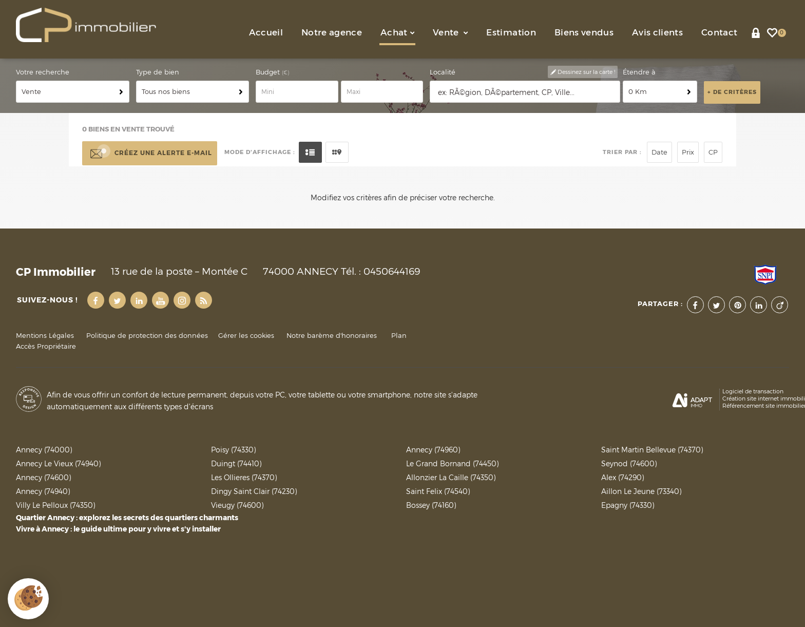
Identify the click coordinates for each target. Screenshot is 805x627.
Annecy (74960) (433, 449)
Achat (397, 32)
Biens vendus (584, 32)
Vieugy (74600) (237, 505)
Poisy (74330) (233, 449)
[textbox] (525, 92)
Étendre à (639, 72)
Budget (269, 72)
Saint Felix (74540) (438, 491)
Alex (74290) (622, 477)
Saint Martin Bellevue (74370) (652, 449)
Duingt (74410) (236, 463)
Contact (719, 32)
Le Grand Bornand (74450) (452, 463)
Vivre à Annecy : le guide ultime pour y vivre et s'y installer (118, 529)
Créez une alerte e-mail (149, 153)
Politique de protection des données (147, 335)
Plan (399, 335)
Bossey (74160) (431, 505)
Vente (450, 32)
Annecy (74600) (43, 477)
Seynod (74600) (629, 463)
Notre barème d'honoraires (332, 335)
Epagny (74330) (627, 505)
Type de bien (157, 72)
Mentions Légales (45, 335)
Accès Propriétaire (46, 346)
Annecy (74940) (43, 491)
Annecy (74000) (44, 449)
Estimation (510, 32)
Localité (442, 72)
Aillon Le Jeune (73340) (641, 491)
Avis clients (657, 32)
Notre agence (331, 32)
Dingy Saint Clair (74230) (254, 491)
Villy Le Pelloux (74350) (55, 505)
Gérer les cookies (246, 335)
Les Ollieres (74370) (244, 477)
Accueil (266, 32)
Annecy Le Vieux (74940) (58, 463)
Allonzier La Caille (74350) (450, 477)
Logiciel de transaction (752, 391)
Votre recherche (42, 72)
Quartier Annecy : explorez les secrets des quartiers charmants (127, 517)
